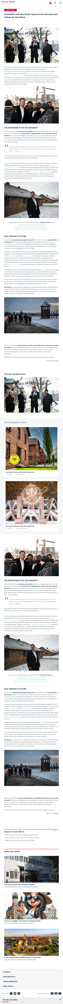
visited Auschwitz (37, 135)
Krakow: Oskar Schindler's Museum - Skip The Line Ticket (22, 838)
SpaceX (14, 256)
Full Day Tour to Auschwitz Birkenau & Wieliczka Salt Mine (31, 229)
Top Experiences (9, 977)
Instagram (18, 993)
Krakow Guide (10, 10)
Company (6, 972)
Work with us (8, 986)
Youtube (15, 993)
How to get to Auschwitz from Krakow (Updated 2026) (21, 835)
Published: (6, 21)
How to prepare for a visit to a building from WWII (20, 885)
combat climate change (14, 264)
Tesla (10, 256)
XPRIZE (43, 270)
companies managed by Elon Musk (40, 172)
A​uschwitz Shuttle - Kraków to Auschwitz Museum (32, 226)
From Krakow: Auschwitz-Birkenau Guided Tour (20, 472)
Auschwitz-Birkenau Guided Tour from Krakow (31, 224)
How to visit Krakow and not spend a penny (22, 922)
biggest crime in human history (15, 71)
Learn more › (6, 1002)
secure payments (43, 993)
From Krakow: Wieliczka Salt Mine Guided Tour (20, 526)
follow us (5, 993)
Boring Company (27, 256)
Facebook (11, 993)
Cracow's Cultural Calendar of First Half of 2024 (22, 958)
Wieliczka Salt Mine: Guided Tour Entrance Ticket (19, 840)
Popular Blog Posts (10, 981)
